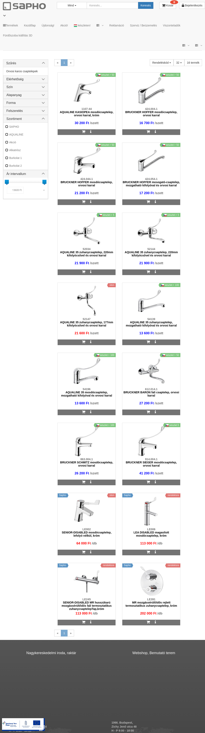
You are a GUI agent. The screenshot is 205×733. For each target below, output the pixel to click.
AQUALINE (16, 134)
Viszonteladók (171, 25)
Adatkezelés (86, 717)
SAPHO (14, 126)
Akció (12, 142)
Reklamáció (116, 25)
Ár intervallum (16, 174)
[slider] (7, 182)
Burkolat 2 (15, 165)
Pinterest (187, 717)
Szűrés (11, 63)
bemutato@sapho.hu (125, 616)
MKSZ (55, 717)
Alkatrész (15, 150)
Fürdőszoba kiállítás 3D (17, 35)
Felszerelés (14, 110)
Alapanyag (14, 95)
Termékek (10, 25)
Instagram (141, 717)
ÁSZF (69, 717)
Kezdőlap (30, 25)
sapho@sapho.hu (20, 616)
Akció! (64, 25)
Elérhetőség (14, 79)
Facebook (164, 717)
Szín (9, 87)
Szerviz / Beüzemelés (143, 25)
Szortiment (14, 118)
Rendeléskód (161, 62)
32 (179, 62)
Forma (11, 102)
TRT (43, 717)
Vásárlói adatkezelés (113, 717)
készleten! (82, 25)
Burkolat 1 (15, 158)
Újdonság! (48, 25)
